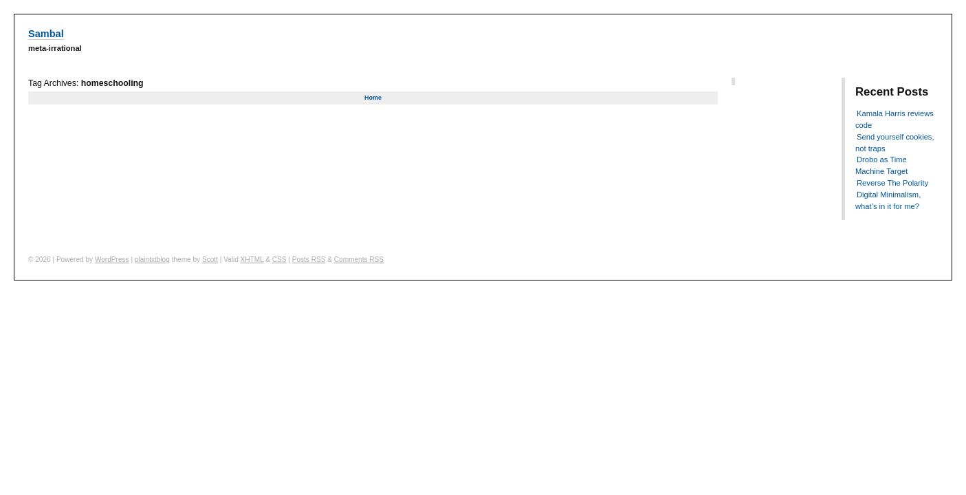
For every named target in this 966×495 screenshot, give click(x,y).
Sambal (46, 33)
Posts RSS (309, 259)
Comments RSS (359, 259)
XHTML (252, 259)
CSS (279, 259)
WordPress (112, 259)
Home (373, 97)
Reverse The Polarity (892, 183)
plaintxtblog (152, 259)
